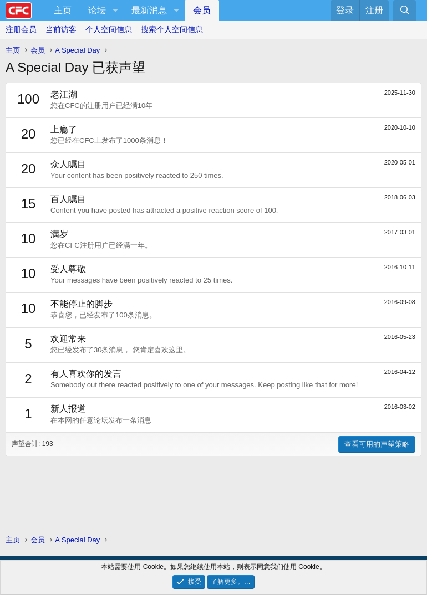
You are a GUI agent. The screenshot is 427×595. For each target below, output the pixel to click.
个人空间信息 (108, 29)
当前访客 (61, 29)
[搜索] (404, 10)
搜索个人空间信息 (172, 29)
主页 (63, 10)
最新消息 (149, 10)
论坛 (97, 10)
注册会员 (21, 29)
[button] (115, 10)
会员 (202, 10)
